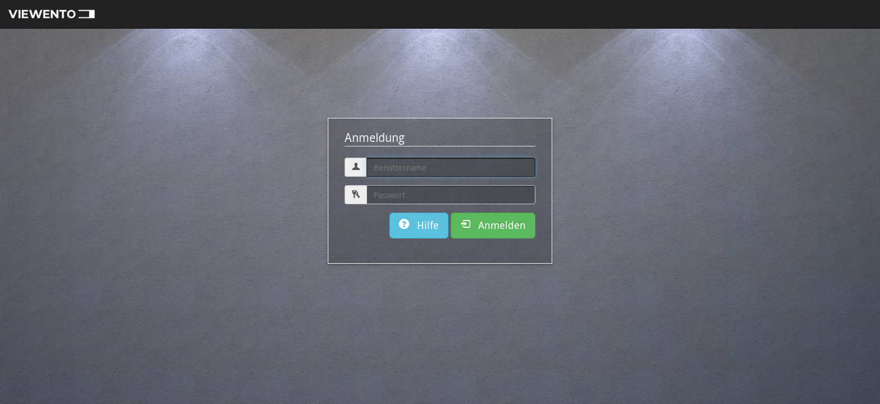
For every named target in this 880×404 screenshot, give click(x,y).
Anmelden (493, 225)
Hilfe (419, 225)
